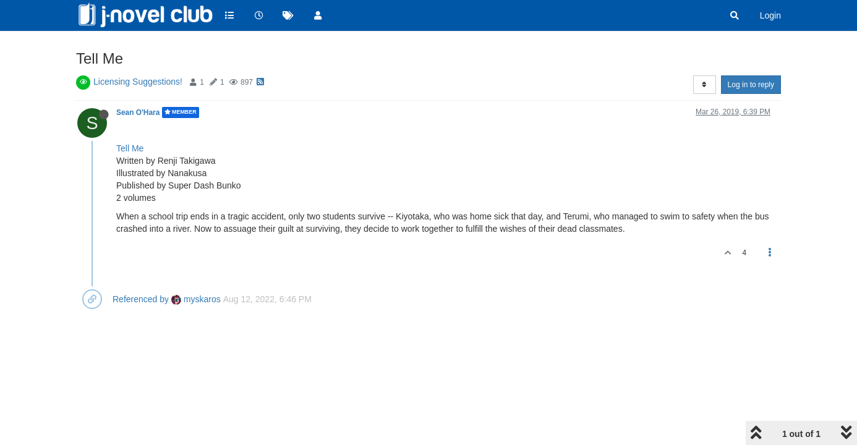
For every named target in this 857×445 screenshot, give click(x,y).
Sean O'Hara (138, 112)
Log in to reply (751, 84)
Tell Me (129, 148)
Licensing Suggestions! (137, 82)
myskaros (196, 299)
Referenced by (141, 299)
